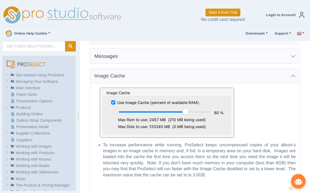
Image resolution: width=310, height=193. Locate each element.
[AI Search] (33, 46)
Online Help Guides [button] (26, 33)
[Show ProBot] (298, 181)
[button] (284, 15)
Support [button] (280, 33)
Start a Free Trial (223, 12)
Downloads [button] (254, 33)
